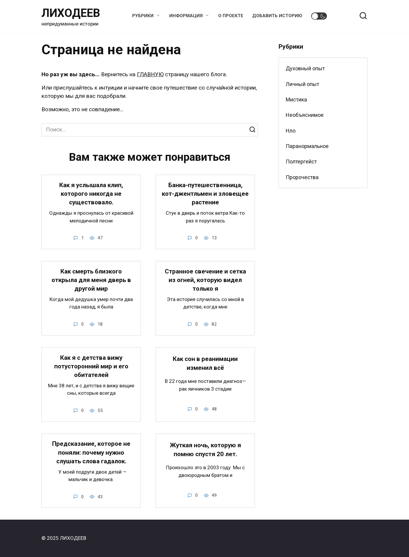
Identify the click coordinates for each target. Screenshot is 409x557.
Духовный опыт (305, 68)
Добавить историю (277, 15)
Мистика (296, 99)
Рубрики (143, 15)
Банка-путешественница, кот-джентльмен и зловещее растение (205, 194)
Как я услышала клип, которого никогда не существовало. (91, 194)
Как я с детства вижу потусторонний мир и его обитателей (91, 366)
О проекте (230, 15)
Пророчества (302, 177)
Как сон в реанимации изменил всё (205, 363)
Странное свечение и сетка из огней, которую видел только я (205, 280)
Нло (290, 131)
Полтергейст (301, 161)
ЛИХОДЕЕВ (70, 13)
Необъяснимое (305, 115)
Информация (186, 15)
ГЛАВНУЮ (150, 74)
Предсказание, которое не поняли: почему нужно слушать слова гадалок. (91, 452)
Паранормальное (307, 146)
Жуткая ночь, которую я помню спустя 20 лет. (205, 450)
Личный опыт (302, 84)
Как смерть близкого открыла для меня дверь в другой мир (91, 280)
